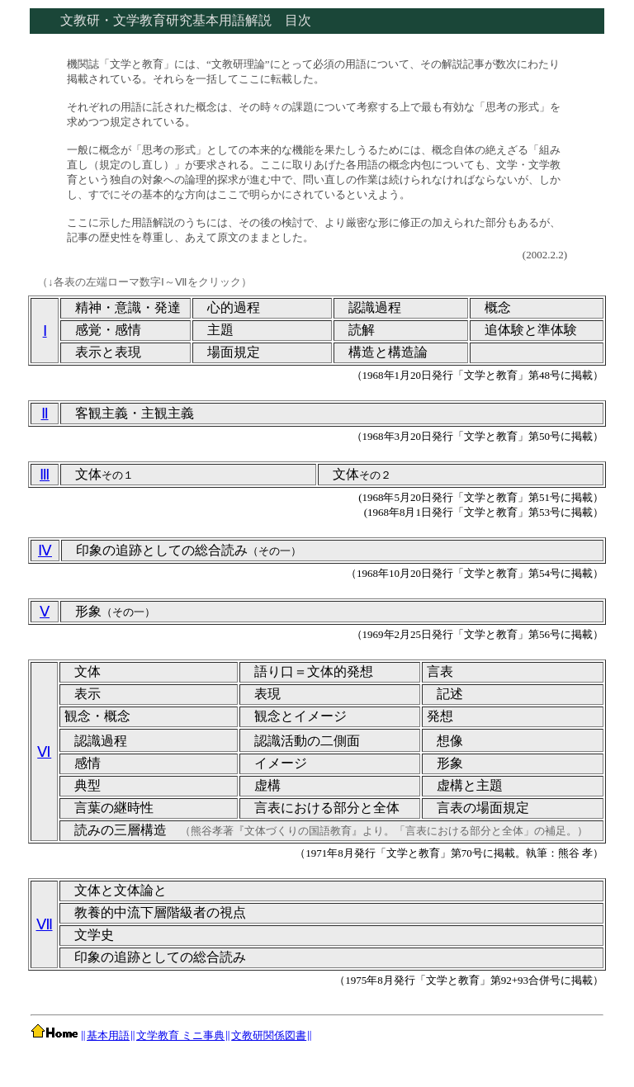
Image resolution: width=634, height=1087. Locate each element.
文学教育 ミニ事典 (180, 1035)
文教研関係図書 (268, 1035)
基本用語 (108, 1035)
